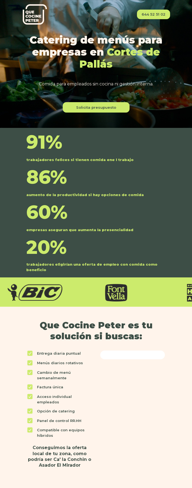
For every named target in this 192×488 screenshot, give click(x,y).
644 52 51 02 (153, 14)
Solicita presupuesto (96, 107)
